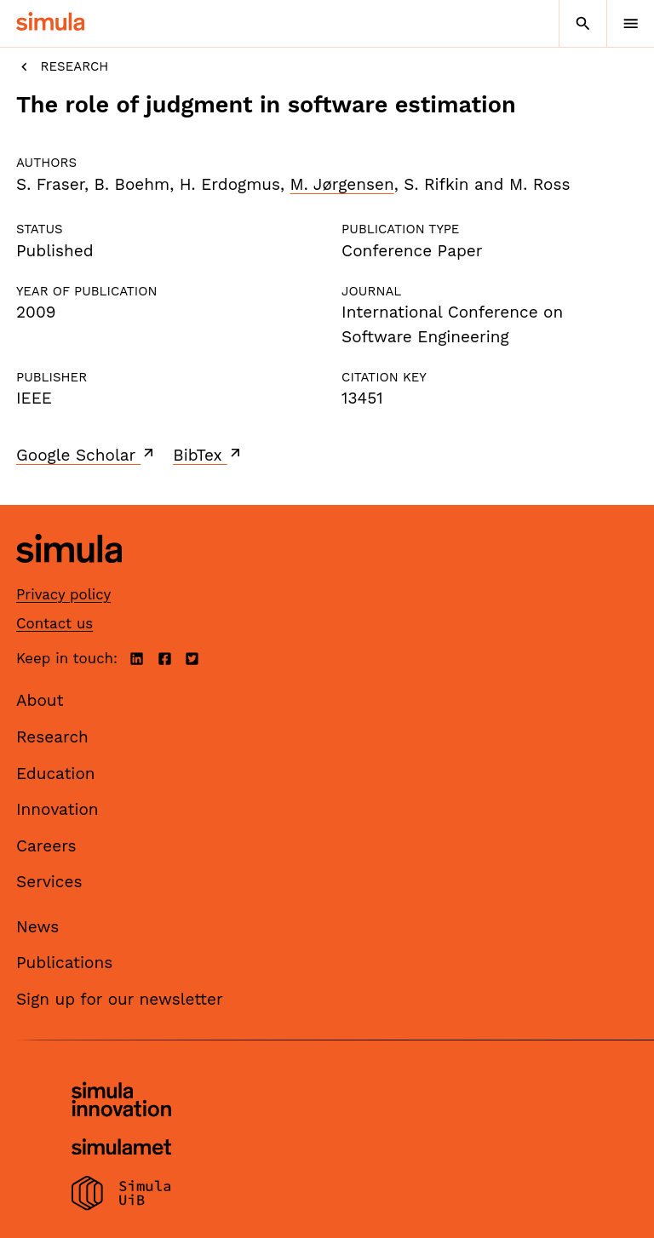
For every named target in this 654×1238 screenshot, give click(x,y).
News (37, 927)
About (40, 700)
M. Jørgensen (342, 184)
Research (62, 67)
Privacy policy (63, 594)
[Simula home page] (69, 575)
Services (49, 881)
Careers (46, 846)
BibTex (208, 454)
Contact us (54, 623)
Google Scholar (86, 454)
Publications (64, 962)
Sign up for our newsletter (119, 999)
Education (55, 773)
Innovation (57, 809)
